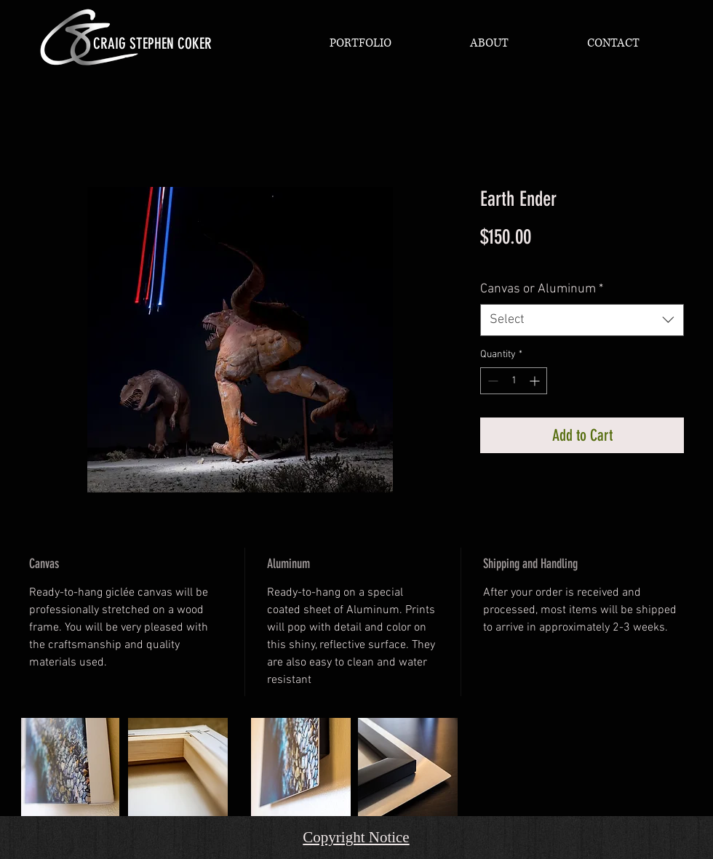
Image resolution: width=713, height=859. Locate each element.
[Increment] (536, 380)
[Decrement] (491, 380)
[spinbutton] (514, 380)
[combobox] (582, 319)
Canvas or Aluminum (541, 289)
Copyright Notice (356, 837)
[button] (360, 43)
